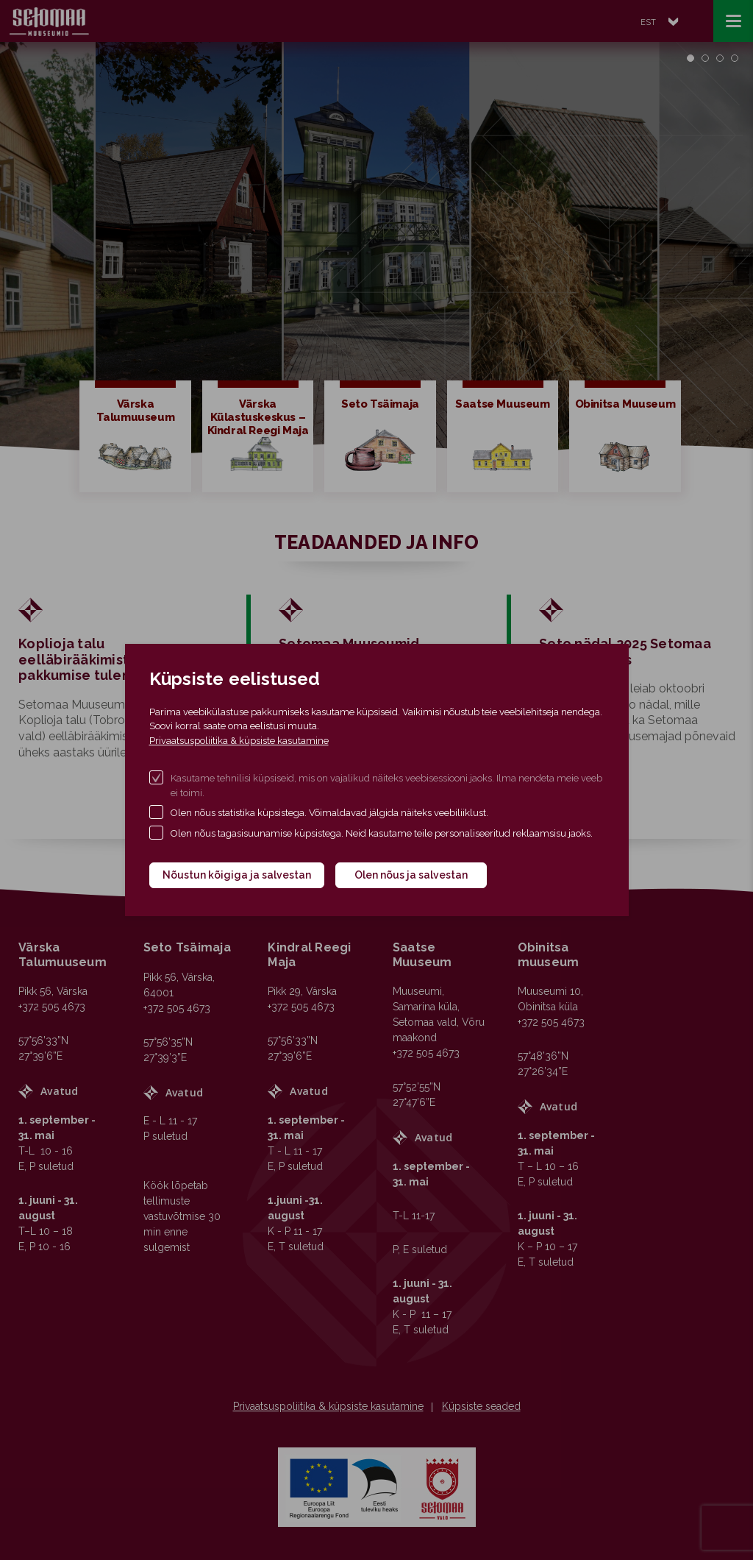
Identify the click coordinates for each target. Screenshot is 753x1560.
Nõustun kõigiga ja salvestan (237, 875)
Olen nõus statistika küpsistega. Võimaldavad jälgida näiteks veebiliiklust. (329, 812)
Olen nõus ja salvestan (411, 875)
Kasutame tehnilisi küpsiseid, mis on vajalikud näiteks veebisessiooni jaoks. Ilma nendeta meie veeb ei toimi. (386, 785)
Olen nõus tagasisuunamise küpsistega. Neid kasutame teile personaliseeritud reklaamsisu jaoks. (382, 833)
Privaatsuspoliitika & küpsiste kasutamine (239, 740)
